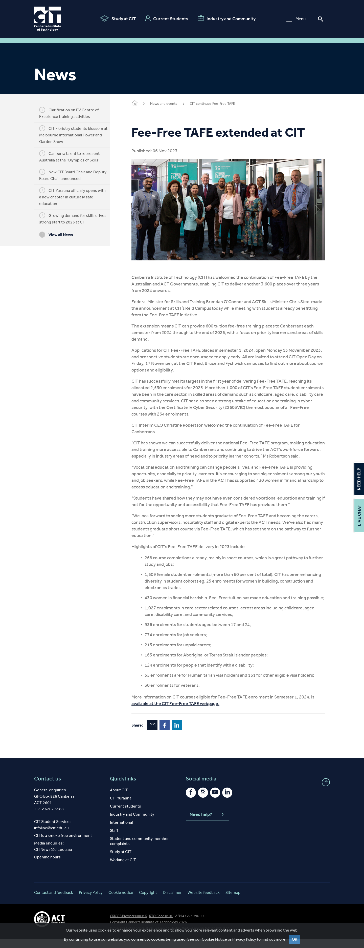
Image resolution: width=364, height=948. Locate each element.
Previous (146, 207)
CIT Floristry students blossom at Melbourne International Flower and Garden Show (77, 134)
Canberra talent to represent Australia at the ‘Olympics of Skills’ (73, 156)
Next (317, 207)
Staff (114, 839)
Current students (125, 815)
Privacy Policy (91, 901)
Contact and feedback (53, 901)
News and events (171, 103)
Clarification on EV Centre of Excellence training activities (72, 113)
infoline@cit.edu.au (51, 837)
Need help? (207, 824)
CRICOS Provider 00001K (128, 925)
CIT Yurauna (120, 807)
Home (142, 103)
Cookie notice (120, 901)
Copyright (148, 901)
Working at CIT (123, 869)
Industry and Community (226, 18)
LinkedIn (184, 734)
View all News (60, 235)
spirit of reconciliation (136, 937)
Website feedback (204, 901)
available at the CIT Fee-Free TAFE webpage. (183, 712)
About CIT (119, 799)
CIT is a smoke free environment (63, 844)
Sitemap (232, 901)
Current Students (166, 18)
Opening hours (47, 866)
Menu (295, 19)
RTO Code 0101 (161, 925)
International (121, 831)
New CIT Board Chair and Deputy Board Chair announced (76, 175)
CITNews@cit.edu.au (53, 858)
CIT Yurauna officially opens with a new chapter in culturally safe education (76, 196)
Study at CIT (117, 18)
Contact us (47, 788)
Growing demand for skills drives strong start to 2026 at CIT (76, 218)
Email (160, 734)
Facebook (172, 734)
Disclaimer (172, 901)
